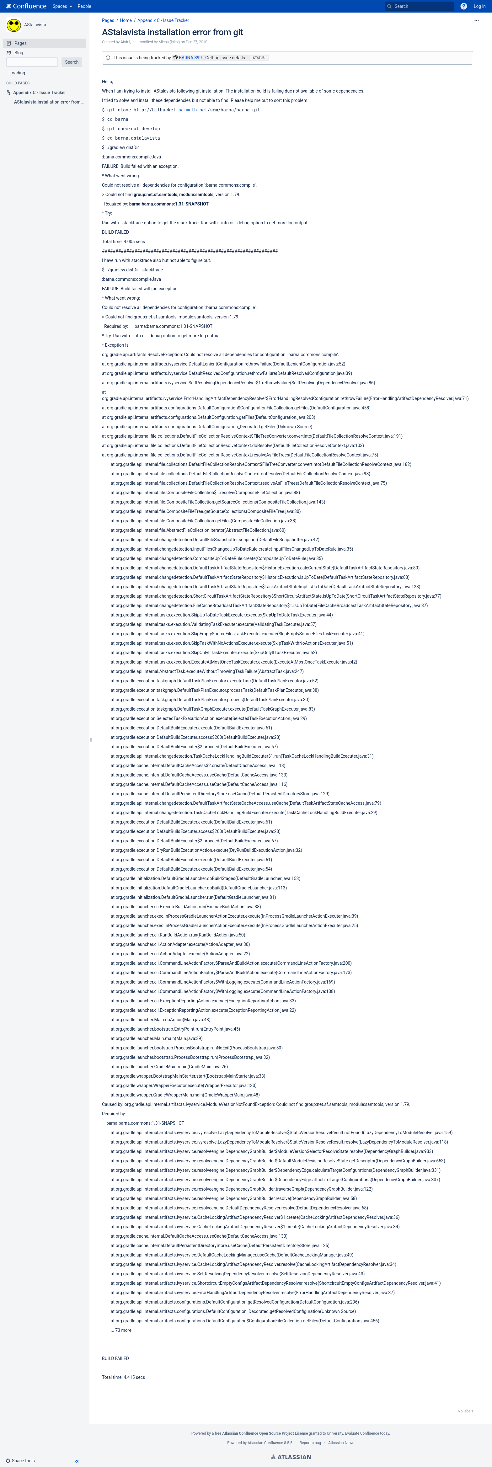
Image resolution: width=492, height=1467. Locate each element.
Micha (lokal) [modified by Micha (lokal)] (169, 42)
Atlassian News (341, 1443)
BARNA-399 (187, 57)
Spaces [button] (60, 6)
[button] (464, 6)
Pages (108, 20)
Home (126, 20)
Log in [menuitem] (480, 6)
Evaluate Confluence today (367, 1433)
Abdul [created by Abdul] (125, 42)
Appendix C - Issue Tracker (163, 20)
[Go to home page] (26, 6)
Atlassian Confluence (265, 1443)
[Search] (389, 6)
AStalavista (35, 24)
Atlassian (291, 1457)
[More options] (477, 20)
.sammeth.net (191, 110)
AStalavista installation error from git (172, 32)
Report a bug (310, 1443)
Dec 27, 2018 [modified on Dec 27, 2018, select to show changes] (196, 42)
